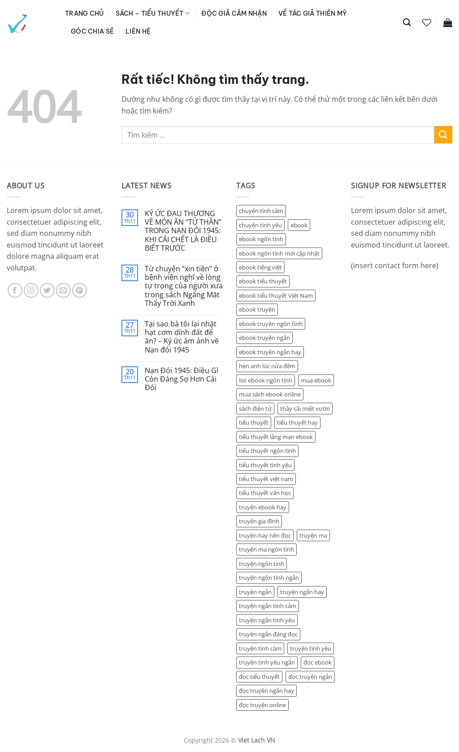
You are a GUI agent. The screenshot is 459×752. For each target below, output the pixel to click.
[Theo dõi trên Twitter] (47, 290)
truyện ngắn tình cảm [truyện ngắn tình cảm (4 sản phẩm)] (267, 606)
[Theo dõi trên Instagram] (31, 290)
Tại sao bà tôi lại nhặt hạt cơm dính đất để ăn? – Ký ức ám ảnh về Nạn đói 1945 (182, 337)
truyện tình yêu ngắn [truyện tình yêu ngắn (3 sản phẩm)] (267, 662)
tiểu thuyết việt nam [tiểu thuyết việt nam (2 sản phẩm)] (266, 479)
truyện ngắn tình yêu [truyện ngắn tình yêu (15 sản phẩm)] (267, 620)
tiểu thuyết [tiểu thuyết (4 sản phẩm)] (253, 422)
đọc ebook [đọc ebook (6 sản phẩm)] (317, 662)
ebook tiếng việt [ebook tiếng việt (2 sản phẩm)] (260, 267)
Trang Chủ (84, 13)
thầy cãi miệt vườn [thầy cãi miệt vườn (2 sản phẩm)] (305, 408)
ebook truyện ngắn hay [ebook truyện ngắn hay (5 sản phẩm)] (270, 352)
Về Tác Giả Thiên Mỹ (312, 13)
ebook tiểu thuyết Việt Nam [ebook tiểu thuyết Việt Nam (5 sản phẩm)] (276, 295)
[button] (447, 22)
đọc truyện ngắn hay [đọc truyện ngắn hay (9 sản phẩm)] (266, 691)
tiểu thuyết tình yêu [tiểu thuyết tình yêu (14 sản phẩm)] (265, 465)
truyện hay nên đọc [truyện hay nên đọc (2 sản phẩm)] (265, 535)
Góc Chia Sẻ (92, 31)
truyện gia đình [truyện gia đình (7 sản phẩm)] (259, 521)
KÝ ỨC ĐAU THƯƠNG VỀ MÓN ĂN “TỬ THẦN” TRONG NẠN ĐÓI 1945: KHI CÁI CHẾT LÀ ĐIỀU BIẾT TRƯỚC (183, 230)
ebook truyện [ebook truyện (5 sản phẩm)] (257, 309)
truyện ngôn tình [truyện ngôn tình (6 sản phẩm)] (261, 564)
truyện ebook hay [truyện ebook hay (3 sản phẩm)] (262, 507)
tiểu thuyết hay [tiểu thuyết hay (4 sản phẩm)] (297, 422)
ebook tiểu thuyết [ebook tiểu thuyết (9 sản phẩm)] (263, 281)
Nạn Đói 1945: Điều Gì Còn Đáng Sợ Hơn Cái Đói (181, 379)
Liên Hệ (138, 31)
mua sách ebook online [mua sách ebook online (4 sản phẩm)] (270, 394)
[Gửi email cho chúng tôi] (63, 290)
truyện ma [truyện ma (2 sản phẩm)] (313, 535)
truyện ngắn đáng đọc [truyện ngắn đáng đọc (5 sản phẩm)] (268, 634)
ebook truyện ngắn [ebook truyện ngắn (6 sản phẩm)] (264, 338)
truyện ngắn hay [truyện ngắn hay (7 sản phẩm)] (302, 592)
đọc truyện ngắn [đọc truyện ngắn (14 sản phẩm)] (310, 677)
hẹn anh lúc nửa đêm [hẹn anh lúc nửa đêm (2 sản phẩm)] (267, 366)
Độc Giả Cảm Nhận (234, 13)
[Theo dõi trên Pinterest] (79, 290)
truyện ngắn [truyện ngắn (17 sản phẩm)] (255, 592)
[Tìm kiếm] (407, 22)
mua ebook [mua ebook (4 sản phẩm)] (316, 380)
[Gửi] (443, 134)
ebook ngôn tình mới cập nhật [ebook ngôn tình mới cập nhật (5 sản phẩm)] (279, 253)
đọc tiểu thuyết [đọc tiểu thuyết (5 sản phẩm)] (259, 677)
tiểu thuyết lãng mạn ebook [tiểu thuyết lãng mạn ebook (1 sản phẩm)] (276, 437)
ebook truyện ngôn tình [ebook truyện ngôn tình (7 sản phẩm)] (271, 324)
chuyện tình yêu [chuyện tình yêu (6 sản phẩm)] (260, 225)
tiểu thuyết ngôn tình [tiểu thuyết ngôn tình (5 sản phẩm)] (267, 451)
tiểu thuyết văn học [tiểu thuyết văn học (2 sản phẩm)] (265, 493)
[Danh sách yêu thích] (426, 22)
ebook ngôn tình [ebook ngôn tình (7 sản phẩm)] (261, 239)
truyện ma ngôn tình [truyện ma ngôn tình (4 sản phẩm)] (266, 549)
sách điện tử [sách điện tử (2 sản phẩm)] (255, 408)
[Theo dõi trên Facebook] (15, 290)
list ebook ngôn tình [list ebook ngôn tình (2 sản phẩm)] (265, 380)
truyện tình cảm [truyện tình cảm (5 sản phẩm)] (260, 648)
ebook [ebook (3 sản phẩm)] (298, 225)
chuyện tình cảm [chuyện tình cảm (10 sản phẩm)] (261, 211)
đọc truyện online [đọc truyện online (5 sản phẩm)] (262, 705)
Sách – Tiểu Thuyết (153, 13)
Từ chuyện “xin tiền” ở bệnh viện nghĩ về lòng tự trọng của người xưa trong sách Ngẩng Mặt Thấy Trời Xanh (184, 286)
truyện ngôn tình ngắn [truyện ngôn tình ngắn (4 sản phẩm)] (269, 578)
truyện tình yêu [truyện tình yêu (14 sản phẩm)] (310, 648)
